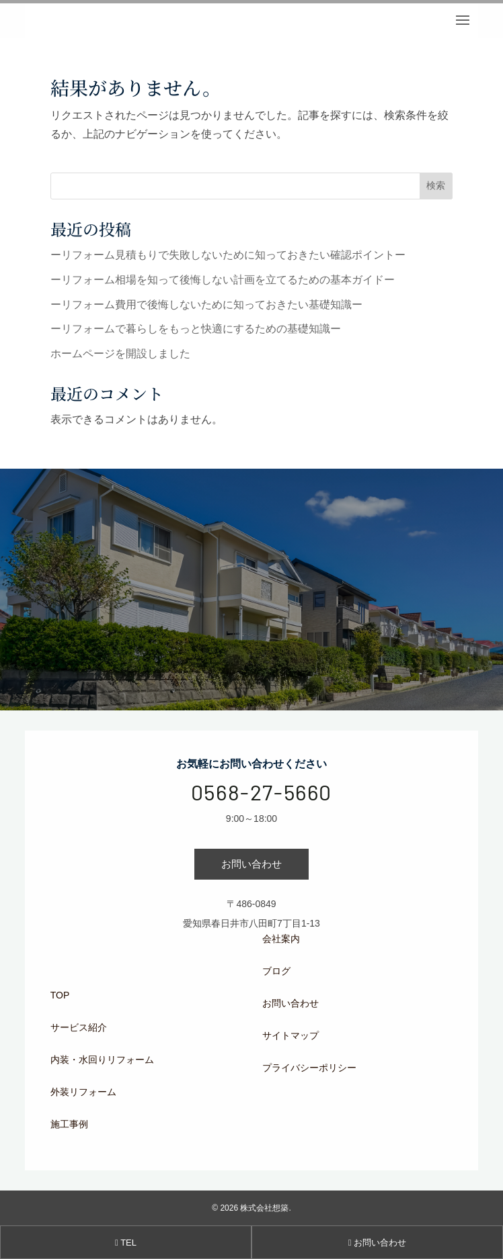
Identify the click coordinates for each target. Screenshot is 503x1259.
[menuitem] (142, 995)
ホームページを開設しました (120, 353)
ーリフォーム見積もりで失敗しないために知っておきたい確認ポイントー (227, 255)
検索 (435, 185)
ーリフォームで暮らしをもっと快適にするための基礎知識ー (195, 328)
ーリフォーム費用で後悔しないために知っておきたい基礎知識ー (206, 304)
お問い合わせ (251, 864)
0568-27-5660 (261, 791)
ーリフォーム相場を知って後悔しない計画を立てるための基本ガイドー (222, 279)
